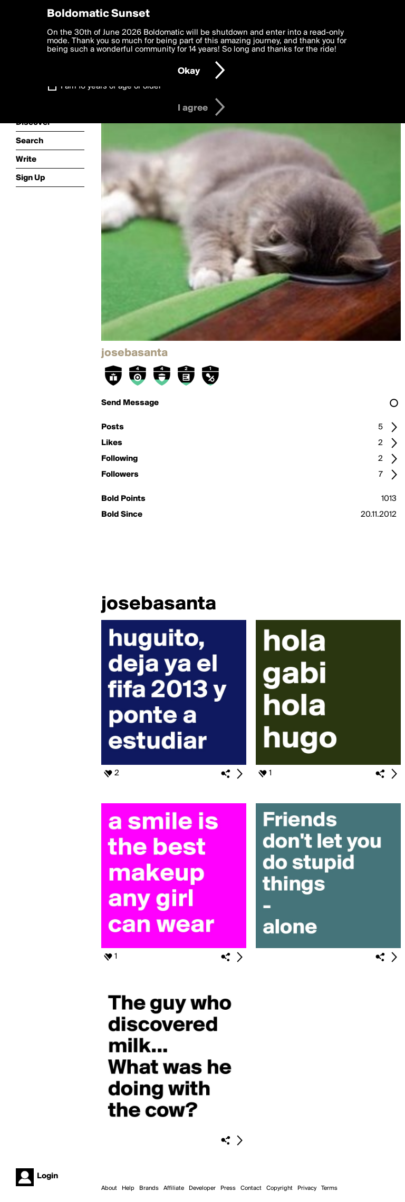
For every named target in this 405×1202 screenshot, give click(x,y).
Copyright (279, 1188)
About (109, 1188)
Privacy (306, 1188)
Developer (202, 1188)
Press (228, 1188)
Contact (251, 1188)
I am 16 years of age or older (111, 86)
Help (128, 1188)
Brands (149, 1188)
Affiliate (173, 1188)
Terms (329, 1188)
